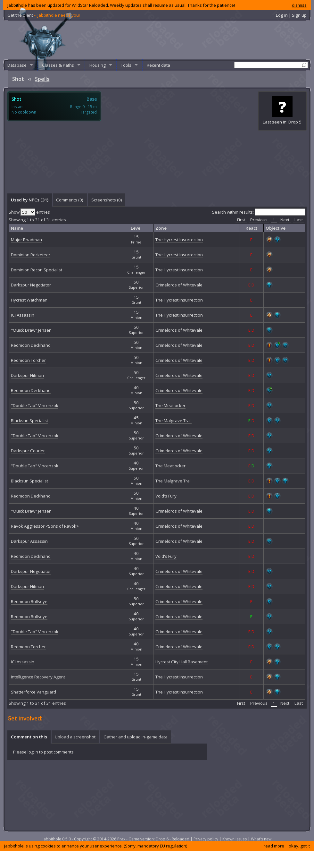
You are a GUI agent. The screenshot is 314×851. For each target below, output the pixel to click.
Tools (126, 65)
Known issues (234, 839)
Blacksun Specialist (29, 420)
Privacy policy (206, 839)
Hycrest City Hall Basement (181, 662)
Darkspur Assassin (29, 541)
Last (298, 220)
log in (33, 752)
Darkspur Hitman (27, 375)
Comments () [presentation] (69, 200)
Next (284, 220)
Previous (259, 220)
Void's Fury (166, 496)
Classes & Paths (58, 65)
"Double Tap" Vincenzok (34, 405)
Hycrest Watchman (29, 300)
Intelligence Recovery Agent (38, 677)
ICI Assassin (22, 315)
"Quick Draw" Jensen (31, 330)
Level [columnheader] (136, 228)
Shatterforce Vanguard (33, 692)
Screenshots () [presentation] (106, 200)
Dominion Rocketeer (30, 255)
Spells (42, 78)
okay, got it (299, 846)
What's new (261, 839)
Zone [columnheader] (161, 228)
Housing (97, 65)
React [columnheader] (251, 228)
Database (17, 65)
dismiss (299, 5)
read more (274, 846)
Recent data (158, 65)
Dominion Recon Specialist (36, 270)
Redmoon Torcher (28, 360)
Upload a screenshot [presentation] (75, 737)
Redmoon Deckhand (31, 345)
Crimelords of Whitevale (178, 285)
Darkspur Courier (28, 451)
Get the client (43, 15)
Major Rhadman (26, 240)
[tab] (29, 199)
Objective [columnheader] (275, 228)
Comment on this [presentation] (29, 737)
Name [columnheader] (17, 228)
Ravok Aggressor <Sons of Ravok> (45, 526)
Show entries (29, 212)
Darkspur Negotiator (31, 285)
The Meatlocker (170, 405)
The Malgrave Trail (173, 420)
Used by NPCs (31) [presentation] (29, 200)
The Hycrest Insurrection (179, 240)
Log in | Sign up (291, 15)
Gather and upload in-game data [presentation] (135, 737)
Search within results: (258, 212)
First (241, 220)
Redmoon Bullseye (29, 601)
